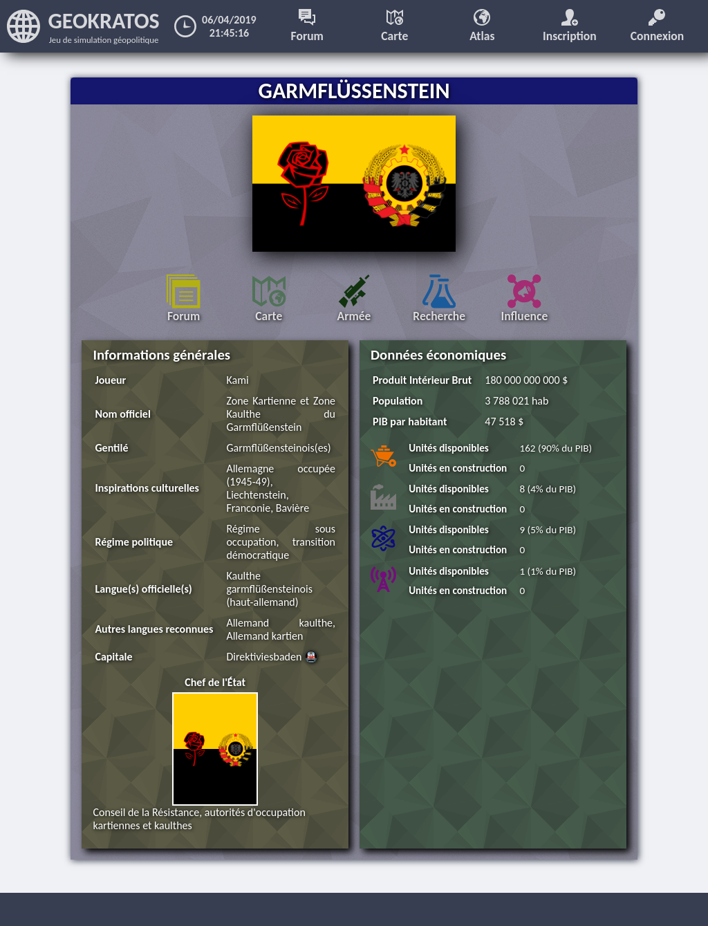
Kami (237, 380)
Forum (307, 26)
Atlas (481, 26)
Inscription (570, 26)
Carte (394, 26)
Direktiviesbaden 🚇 (272, 656)
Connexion (657, 26)
